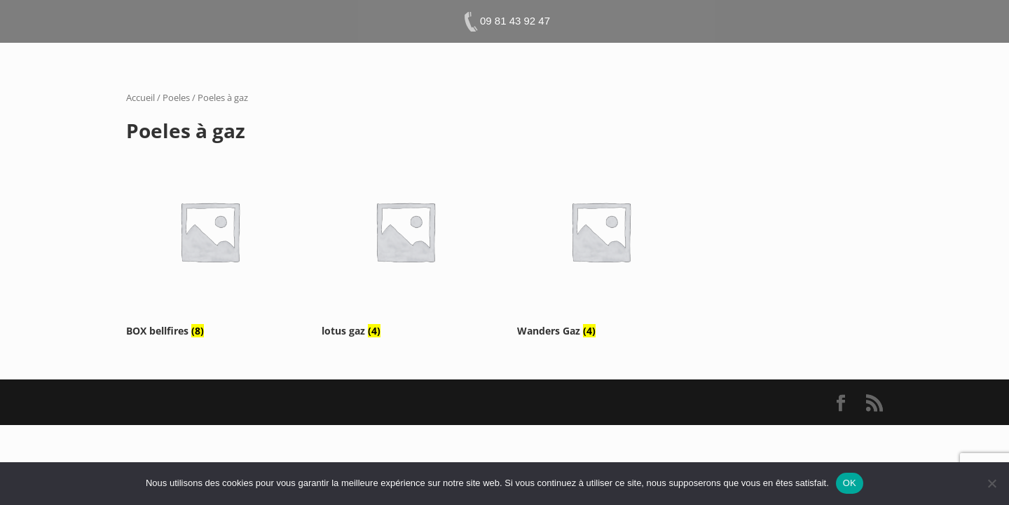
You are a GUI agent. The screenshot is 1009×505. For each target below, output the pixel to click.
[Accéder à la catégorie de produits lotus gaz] (405, 243)
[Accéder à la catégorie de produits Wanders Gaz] (600, 243)
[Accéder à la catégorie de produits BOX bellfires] (209, 243)
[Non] (991, 483)
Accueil (140, 97)
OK (849, 483)
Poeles (176, 97)
